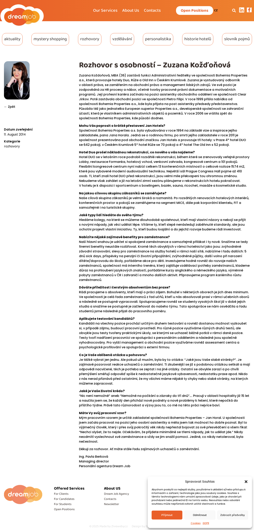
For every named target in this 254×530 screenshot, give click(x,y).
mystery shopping (50, 39)
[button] (246, 482)
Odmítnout (200, 515)
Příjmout (167, 515)
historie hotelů (197, 39)
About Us (130, 10)
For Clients (61, 493)
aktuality (12, 39)
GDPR (206, 523)
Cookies (196, 523)
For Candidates (64, 499)
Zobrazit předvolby (232, 515)
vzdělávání (122, 39)
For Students (62, 504)
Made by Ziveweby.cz (108, 526)
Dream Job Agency (116, 493)
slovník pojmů (237, 39)
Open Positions (64, 509)
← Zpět (9, 106)
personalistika (158, 39)
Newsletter (111, 504)
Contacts (152, 10)
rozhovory (89, 39)
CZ (216, 10)
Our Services (105, 10)
